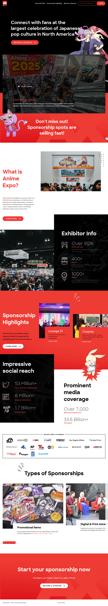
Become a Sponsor (70, 3)
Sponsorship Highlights (54, 3)
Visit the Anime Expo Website (18, 602)
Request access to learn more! (42, 533)
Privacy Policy (61, 602)
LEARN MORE (53, 341)
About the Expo (40, 3)
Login (101, 3)
